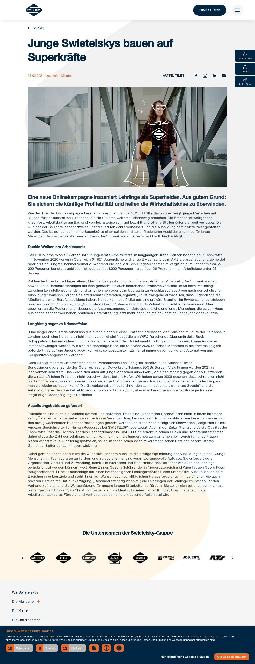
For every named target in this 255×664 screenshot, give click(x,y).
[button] (19, 648)
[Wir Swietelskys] (34, 10)
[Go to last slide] (22, 557)
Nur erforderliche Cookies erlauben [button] (185, 656)
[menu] (237, 10)
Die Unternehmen (26, 620)
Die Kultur (20, 610)
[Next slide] (232, 557)
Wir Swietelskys (25, 592)
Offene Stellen (209, 10)
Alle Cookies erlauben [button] (231, 656)
